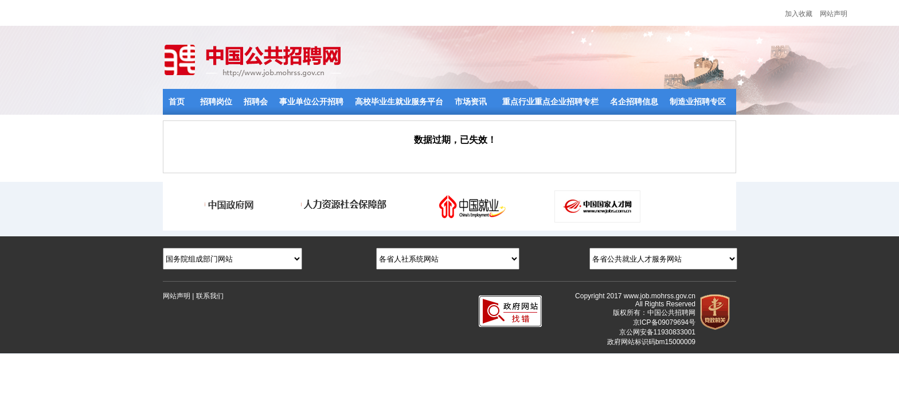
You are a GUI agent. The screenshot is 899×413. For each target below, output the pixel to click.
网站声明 (833, 14)
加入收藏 (798, 14)
